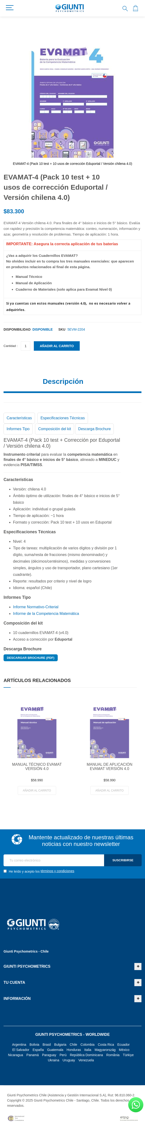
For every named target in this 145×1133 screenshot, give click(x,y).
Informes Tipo (18, 429)
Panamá (32, 1055)
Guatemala (55, 1050)
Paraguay (49, 1055)
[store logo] (69, 8)
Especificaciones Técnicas (62, 418)
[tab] (72, 383)
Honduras (74, 1050)
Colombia (87, 1044)
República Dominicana (86, 1055)
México (124, 1050)
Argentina (19, 1044)
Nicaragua (15, 1055)
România (112, 1055)
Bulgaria (60, 1044)
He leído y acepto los (39, 871)
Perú (63, 1055)
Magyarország (105, 1050)
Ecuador (123, 1044)
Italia (87, 1050)
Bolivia (34, 1044)
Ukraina (53, 1060)
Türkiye (128, 1055)
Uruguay (68, 1060)
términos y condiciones (57, 871)
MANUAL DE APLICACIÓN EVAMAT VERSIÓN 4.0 (109, 766)
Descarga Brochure (94, 429)
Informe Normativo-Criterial (35, 607)
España (38, 1050)
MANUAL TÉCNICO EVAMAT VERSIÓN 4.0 (37, 766)
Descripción (63, 381)
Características (19, 418)
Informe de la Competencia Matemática (46, 614)
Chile (73, 1044)
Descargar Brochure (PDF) (30, 658)
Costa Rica (106, 1044)
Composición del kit (54, 429)
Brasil (47, 1044)
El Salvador (20, 1050)
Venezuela (86, 1060)
